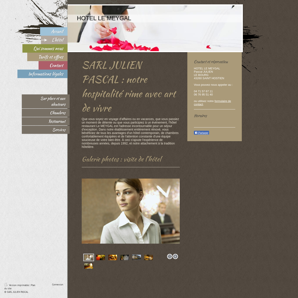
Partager (201, 132)
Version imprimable (17, 285)
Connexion (57, 284)
